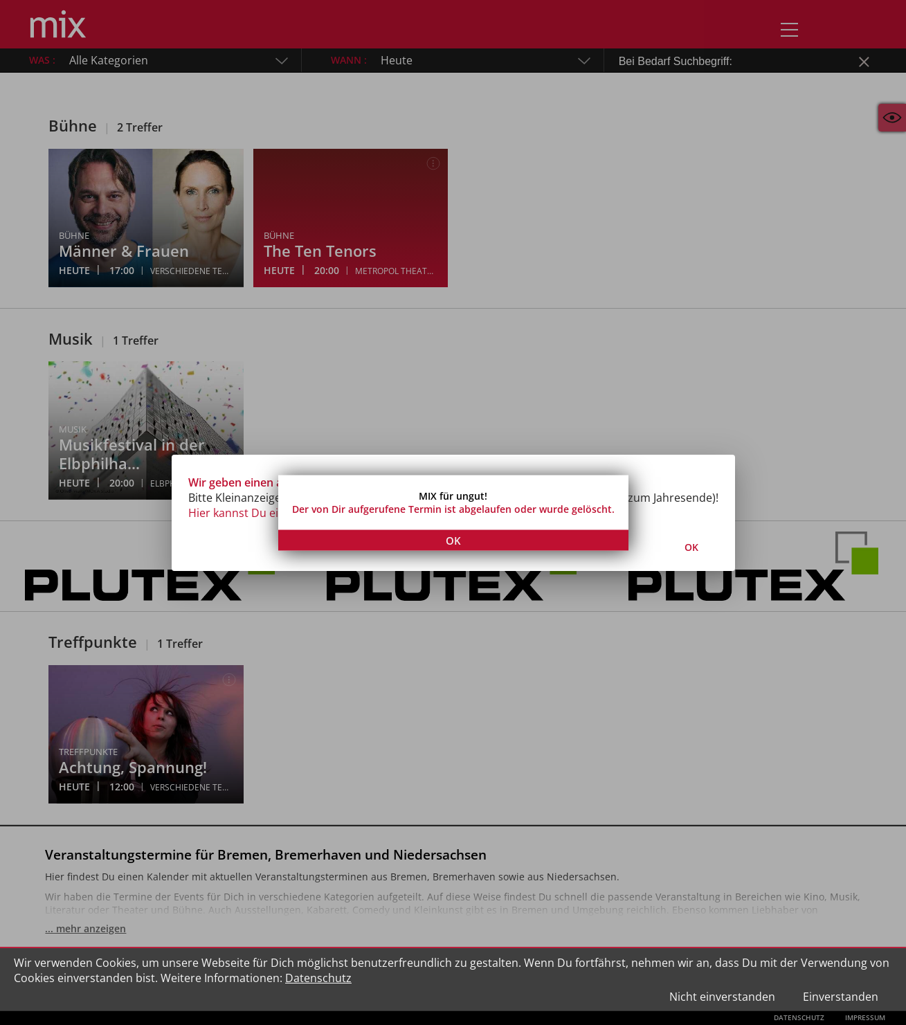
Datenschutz (318, 978)
